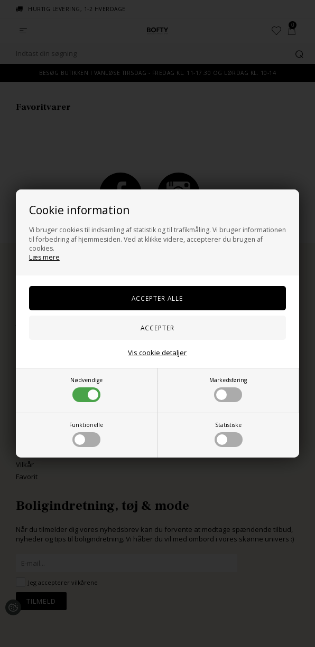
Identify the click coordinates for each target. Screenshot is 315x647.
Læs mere (44, 257)
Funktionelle (86, 434)
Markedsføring (228, 389)
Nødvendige (86, 389)
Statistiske (229, 434)
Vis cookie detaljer (157, 352)
